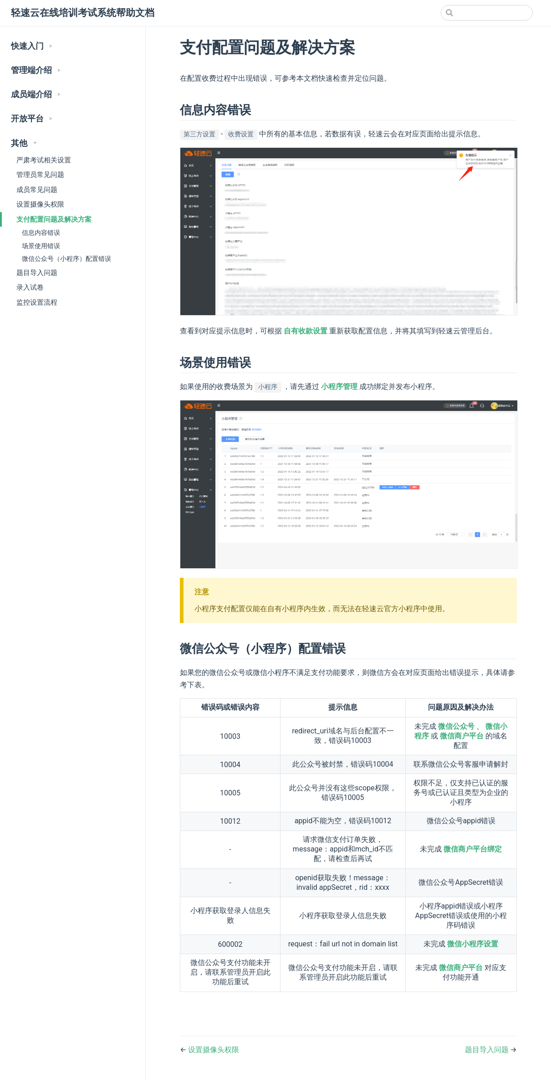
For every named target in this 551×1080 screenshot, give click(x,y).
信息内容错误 (41, 233)
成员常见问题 (36, 190)
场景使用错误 (41, 246)
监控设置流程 (36, 302)
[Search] (487, 13)
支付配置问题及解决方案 (54, 219)
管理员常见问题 (40, 175)
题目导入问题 (36, 273)
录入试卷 (30, 287)
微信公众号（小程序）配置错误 (66, 259)
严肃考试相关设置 (43, 160)
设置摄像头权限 (40, 204)
